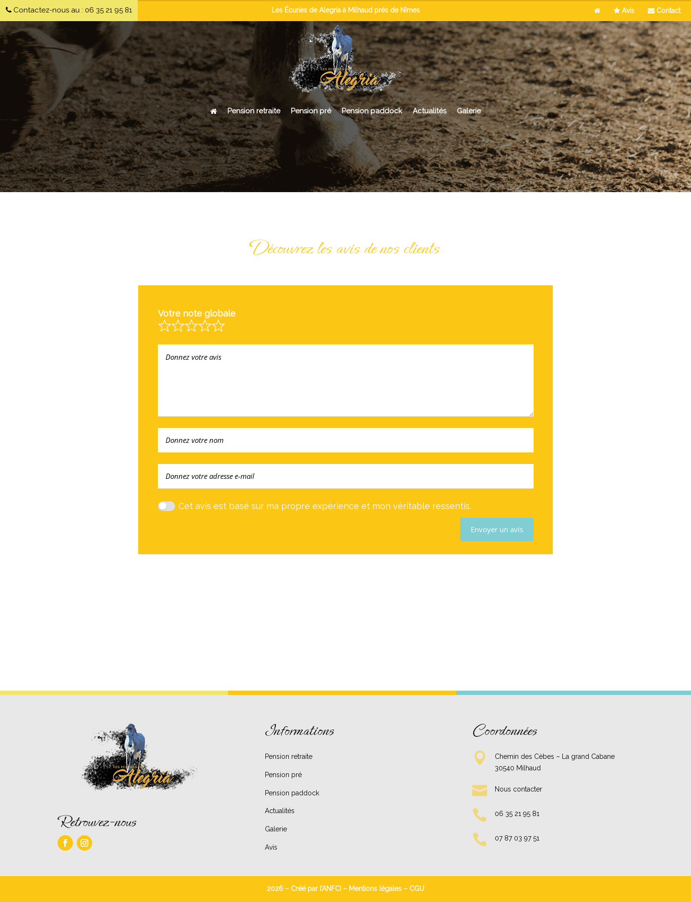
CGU (416, 888)
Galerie (469, 111)
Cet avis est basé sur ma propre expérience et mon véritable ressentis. (325, 506)
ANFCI (331, 888)
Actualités (429, 111)
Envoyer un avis (497, 529)
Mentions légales (375, 888)
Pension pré (311, 111)
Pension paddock (372, 111)
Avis (624, 10)
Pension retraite (253, 111)
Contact (664, 10)
